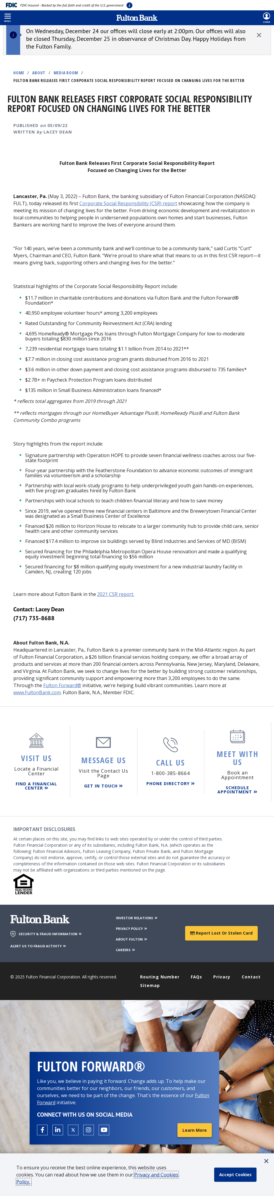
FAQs (196, 976)
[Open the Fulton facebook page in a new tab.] (42, 1129)
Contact (251, 976)
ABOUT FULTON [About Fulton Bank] (132, 938)
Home (18, 72)
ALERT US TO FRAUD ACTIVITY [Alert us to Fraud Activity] (38, 945)
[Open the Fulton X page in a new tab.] (73, 1129)
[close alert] (259, 35)
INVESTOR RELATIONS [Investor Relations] (137, 917)
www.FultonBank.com (37, 692)
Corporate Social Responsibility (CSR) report (128, 203)
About (38, 72)
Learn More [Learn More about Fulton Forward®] (194, 1129)
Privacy (221, 976)
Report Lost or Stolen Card (221, 932)
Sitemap (150, 985)
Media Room (66, 72)
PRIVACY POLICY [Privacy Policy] (132, 928)
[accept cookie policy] (235, 1175)
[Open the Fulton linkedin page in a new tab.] (57, 1129)
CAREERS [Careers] (126, 949)
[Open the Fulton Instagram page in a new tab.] (88, 1129)
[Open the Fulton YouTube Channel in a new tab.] (104, 1129)
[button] (7, 17)
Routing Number (160, 976)
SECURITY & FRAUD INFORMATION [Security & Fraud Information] (50, 933)
